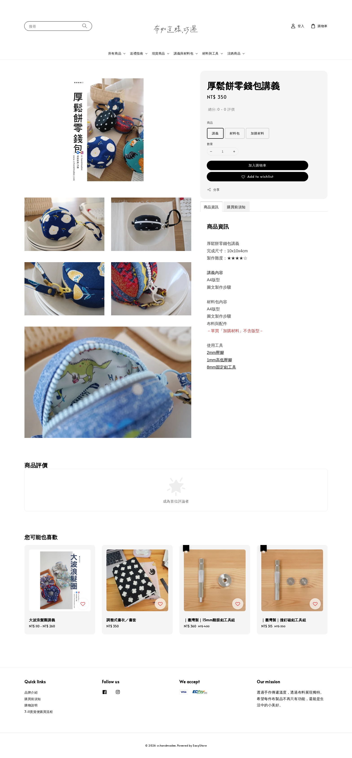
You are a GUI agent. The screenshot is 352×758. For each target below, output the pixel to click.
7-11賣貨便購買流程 (38, 712)
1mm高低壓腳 (219, 360)
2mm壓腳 (215, 352)
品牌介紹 (30, 692)
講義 (215, 133)
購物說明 (30, 705)
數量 (210, 144)
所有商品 (114, 53)
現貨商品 (158, 53)
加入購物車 (257, 165)
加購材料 (257, 133)
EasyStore (200, 745)
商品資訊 (211, 206)
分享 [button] (213, 189)
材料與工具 (210, 53)
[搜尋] (84, 26)
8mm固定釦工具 (221, 367)
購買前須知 (236, 206)
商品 (210, 123)
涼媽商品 (233, 53)
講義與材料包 (184, 53)
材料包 (235, 133)
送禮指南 (136, 53)
